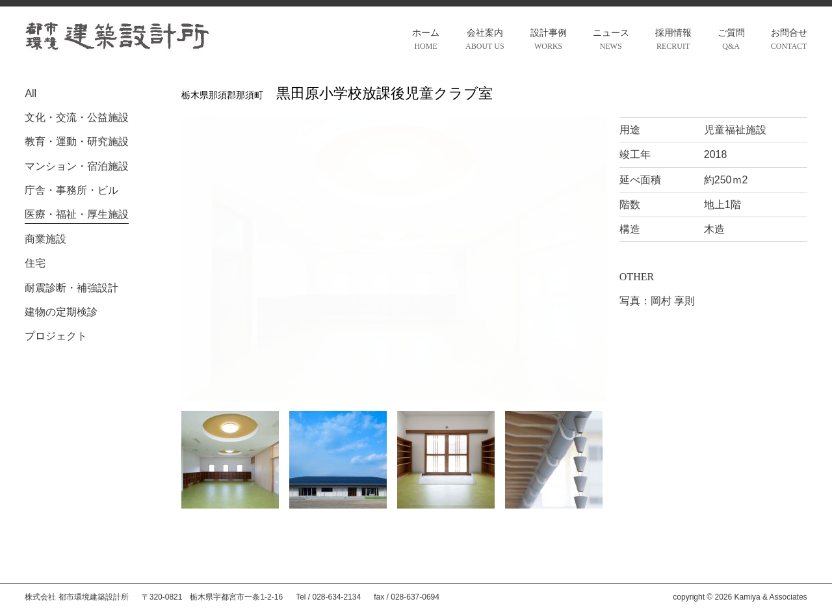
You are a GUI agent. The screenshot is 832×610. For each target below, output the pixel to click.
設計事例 (548, 40)
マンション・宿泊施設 (77, 166)
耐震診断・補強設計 (71, 287)
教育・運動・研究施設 (77, 141)
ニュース (611, 40)
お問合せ (789, 40)
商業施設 (45, 239)
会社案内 (484, 40)
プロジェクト (56, 335)
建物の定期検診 (61, 311)
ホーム (425, 40)
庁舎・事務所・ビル (71, 190)
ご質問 (731, 40)
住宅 (35, 263)
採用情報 (673, 40)
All (30, 93)
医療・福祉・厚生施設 (77, 214)
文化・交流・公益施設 (77, 117)
